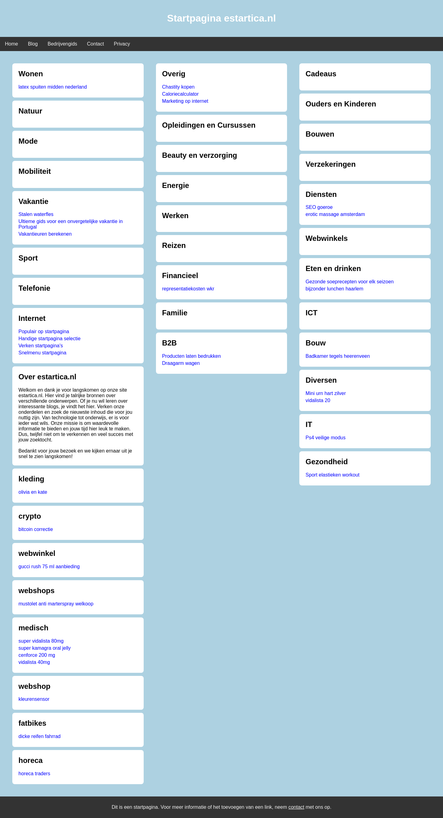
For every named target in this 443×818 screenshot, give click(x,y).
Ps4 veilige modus (325, 437)
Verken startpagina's (40, 345)
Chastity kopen (178, 87)
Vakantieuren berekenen (45, 234)
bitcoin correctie (35, 529)
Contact (95, 43)
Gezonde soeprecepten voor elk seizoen (349, 281)
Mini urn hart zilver (325, 393)
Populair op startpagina (43, 331)
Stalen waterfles (36, 214)
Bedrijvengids (62, 43)
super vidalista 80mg (41, 641)
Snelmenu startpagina (42, 352)
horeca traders (34, 773)
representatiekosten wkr (188, 288)
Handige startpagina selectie (49, 338)
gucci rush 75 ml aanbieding (49, 566)
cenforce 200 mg (36, 655)
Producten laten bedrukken (191, 356)
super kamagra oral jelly (44, 648)
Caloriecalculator (180, 94)
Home (11, 43)
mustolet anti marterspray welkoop (56, 603)
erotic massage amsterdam (335, 214)
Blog (33, 43)
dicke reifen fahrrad (39, 736)
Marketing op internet (185, 101)
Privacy (122, 43)
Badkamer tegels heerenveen (337, 356)
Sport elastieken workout (332, 474)
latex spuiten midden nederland (52, 87)
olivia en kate (32, 492)
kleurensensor (34, 699)
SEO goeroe (319, 207)
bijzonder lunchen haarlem (334, 288)
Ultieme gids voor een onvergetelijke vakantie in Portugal (70, 224)
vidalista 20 (317, 400)
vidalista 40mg (34, 662)
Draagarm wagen (181, 363)
